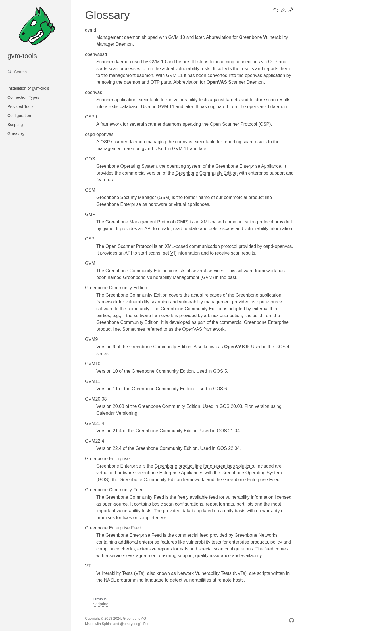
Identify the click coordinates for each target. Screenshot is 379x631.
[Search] (37, 72)
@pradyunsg (130, 624)
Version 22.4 (109, 448)
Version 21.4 (109, 430)
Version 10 (107, 371)
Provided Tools (20, 106)
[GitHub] (291, 621)
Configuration (19, 115)
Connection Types (23, 97)
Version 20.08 (110, 406)
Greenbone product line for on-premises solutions (204, 466)
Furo (146, 624)
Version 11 (107, 388)
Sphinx (107, 624)
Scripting (15, 124)
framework (111, 124)
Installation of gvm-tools (28, 88)
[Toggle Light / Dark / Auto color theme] (291, 10)
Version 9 (105, 346)
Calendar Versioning (116, 413)
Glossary (15, 133)
